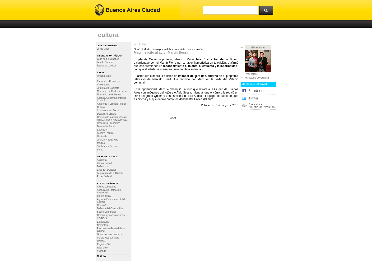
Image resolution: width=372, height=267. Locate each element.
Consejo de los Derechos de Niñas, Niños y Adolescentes (112, 118)
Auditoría (102, 160)
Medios (101, 143)
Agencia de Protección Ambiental (109, 191)
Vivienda (101, 251)
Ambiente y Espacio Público (111, 104)
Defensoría (103, 166)
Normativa (102, 225)
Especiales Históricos (108, 81)
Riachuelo (102, 247)
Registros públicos (106, 65)
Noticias (101, 256)
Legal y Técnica (105, 133)
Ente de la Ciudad (106, 170)
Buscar (267, 9)
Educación (102, 129)
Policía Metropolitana (108, 237)
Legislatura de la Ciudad (110, 173)
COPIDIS (102, 218)
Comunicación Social (108, 110)
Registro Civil (104, 244)
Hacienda (102, 136)
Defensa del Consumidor (110, 208)
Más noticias (258, 47)
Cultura (101, 107)
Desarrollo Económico (108, 123)
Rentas (101, 241)
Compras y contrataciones (111, 215)
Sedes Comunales (106, 212)
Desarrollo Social (106, 126)
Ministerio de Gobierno (109, 94)
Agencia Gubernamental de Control (111, 99)
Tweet (172, 118)
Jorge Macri (103, 48)
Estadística (103, 221)
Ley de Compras (105, 62)
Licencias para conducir (109, 234)
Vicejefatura (103, 84)
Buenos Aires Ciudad (127, 10)
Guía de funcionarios (108, 59)
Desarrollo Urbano (106, 113)
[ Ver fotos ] (251, 73)
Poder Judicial (104, 176)
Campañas (102, 205)
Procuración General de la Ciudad (111, 229)
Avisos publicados (106, 186)
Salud (100, 149)
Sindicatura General (107, 146)
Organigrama (104, 76)
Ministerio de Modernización (112, 91)
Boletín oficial (104, 196)
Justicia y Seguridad (107, 139)
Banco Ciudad (104, 163)
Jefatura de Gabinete (108, 88)
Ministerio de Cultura (257, 77)
